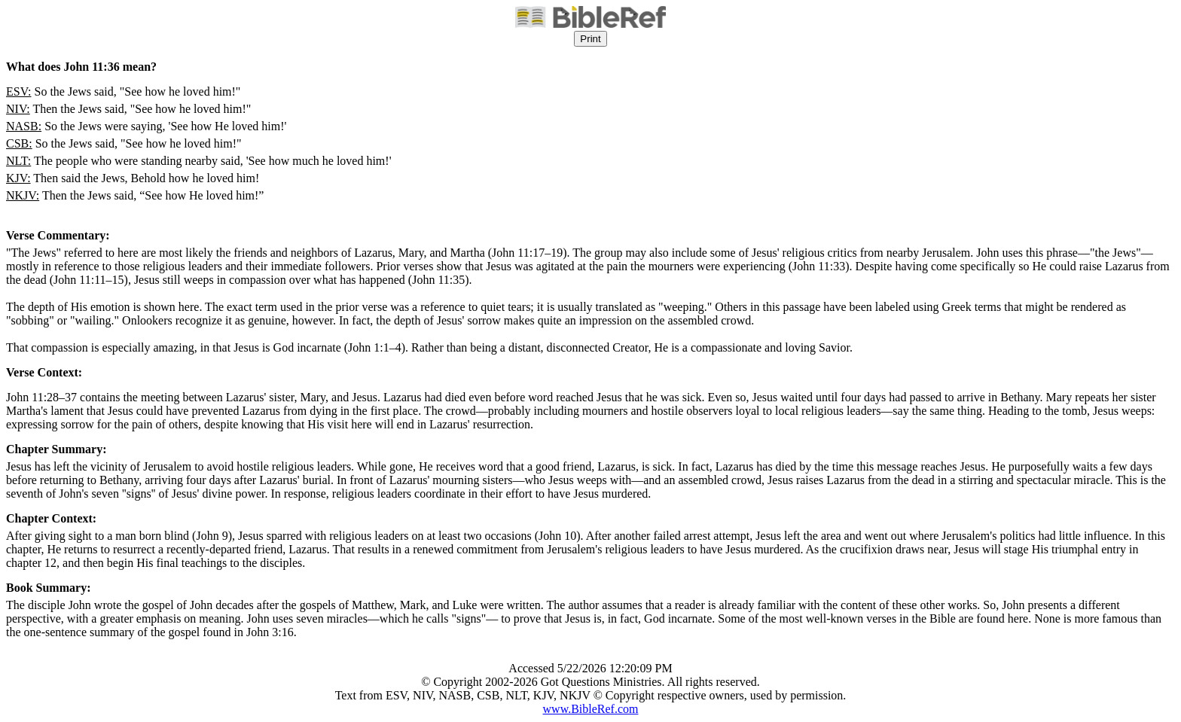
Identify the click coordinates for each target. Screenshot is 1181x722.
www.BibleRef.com (591, 708)
